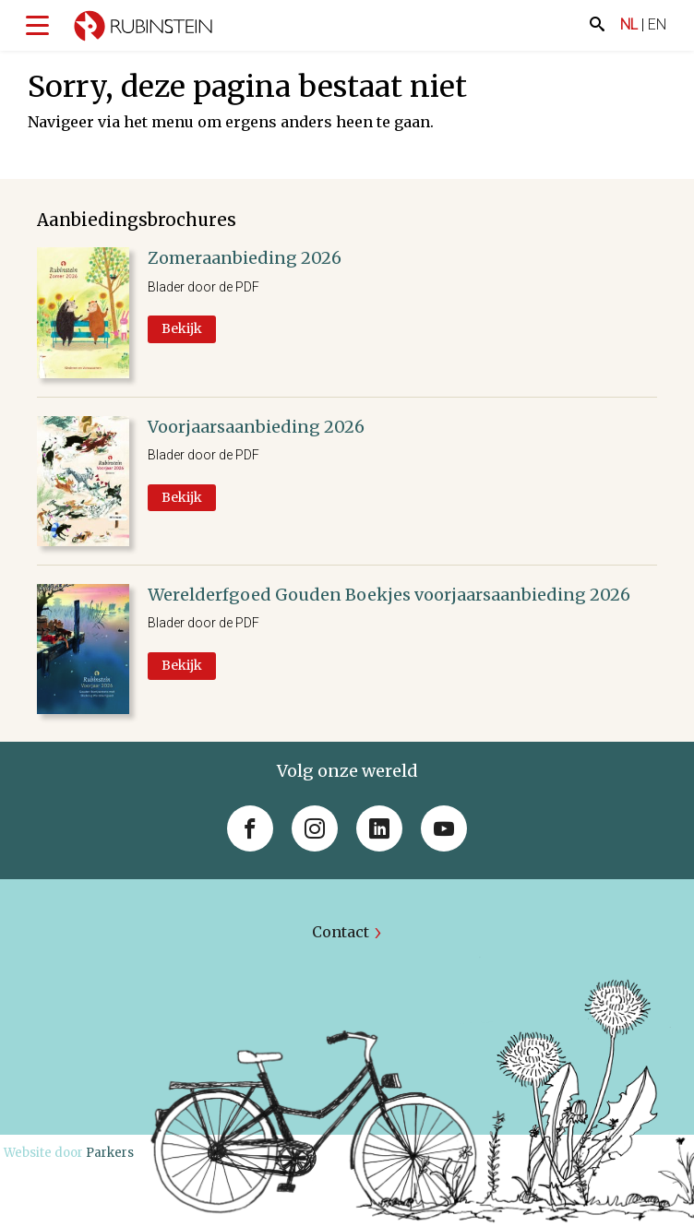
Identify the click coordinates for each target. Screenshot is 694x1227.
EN (657, 24)
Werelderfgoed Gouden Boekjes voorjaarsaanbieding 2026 (389, 594)
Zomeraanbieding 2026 (244, 257)
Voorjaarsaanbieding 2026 (256, 426)
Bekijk (182, 328)
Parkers (110, 1153)
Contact (340, 932)
